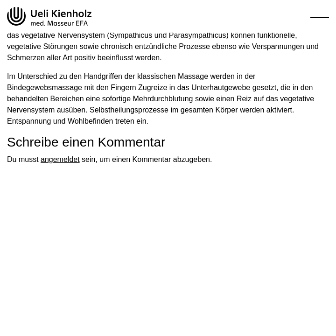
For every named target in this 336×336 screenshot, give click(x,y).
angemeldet (60, 159)
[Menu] (319, 19)
